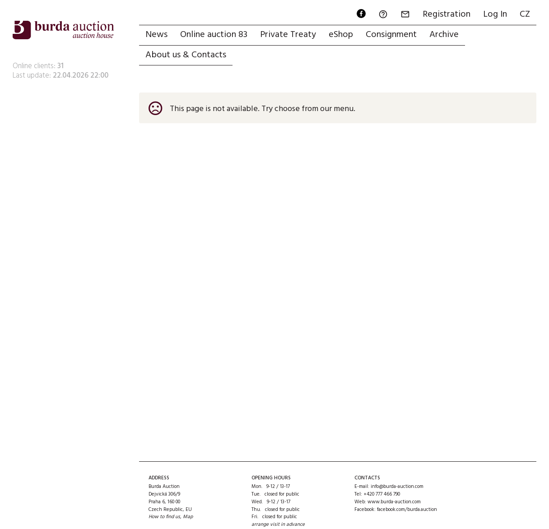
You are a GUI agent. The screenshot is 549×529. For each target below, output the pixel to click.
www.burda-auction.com (394, 502)
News (156, 35)
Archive (444, 35)
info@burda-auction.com (397, 487)
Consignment (391, 35)
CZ (525, 14)
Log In (495, 14)
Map (188, 517)
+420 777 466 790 (381, 494)
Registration (446, 14)
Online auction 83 (213, 35)
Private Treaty (288, 35)
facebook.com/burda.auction (407, 510)
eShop (341, 35)
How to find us (164, 517)
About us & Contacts (185, 55)
